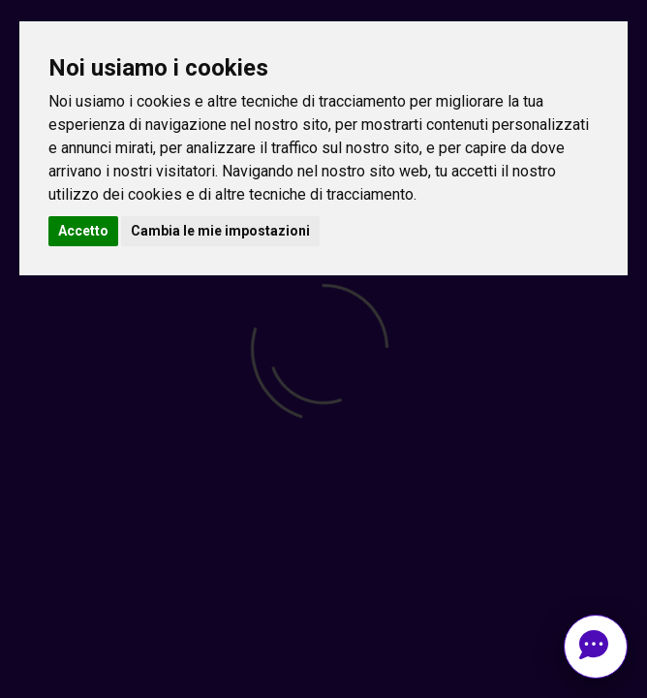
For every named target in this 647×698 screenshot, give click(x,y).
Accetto (83, 230)
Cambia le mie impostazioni (220, 230)
